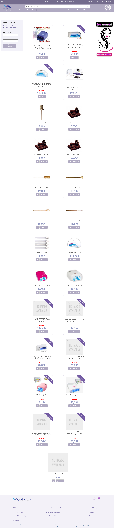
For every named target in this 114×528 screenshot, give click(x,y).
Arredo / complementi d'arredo (55, 10)
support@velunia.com (50, 526)
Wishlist (110, 1)
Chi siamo (16, 508)
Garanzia (91, 516)
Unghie (40, 10)
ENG (7, 2)
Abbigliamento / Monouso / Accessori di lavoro (81, 10)
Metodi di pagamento (95, 508)
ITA (2, 2)
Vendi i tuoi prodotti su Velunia (54, 512)
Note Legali (16, 520)
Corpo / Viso (30, 10)
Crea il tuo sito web (51, 516)
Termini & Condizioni (19, 512)
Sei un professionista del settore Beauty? (57, 508)
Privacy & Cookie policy (19, 516)
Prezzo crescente (8, 25)
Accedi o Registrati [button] (94, 1)
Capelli (21, 10)
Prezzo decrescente (9, 27)
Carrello (104, 1)
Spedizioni (92, 512)
